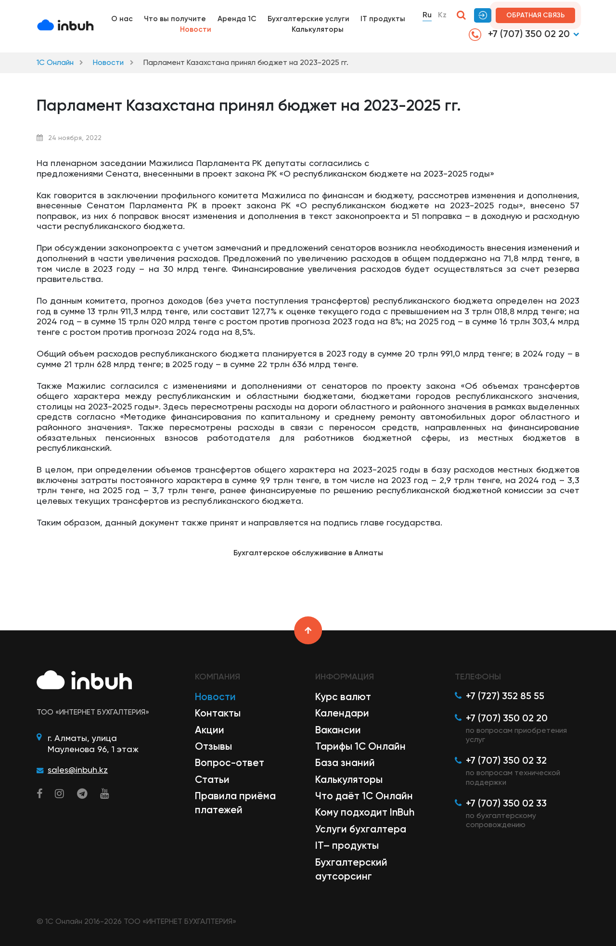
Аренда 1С (237, 18)
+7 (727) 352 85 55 (505, 696)
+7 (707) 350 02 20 (519, 34)
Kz (442, 14)
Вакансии (338, 730)
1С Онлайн (55, 62)
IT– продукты (347, 845)
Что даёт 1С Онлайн (364, 796)
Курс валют (343, 697)
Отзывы (213, 746)
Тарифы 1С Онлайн (360, 746)
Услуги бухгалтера (360, 829)
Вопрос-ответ (229, 762)
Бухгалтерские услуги (308, 18)
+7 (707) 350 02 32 (506, 760)
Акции (209, 730)
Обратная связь (535, 15)
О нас (122, 18)
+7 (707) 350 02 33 (506, 803)
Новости (195, 29)
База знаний (345, 762)
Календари (342, 713)
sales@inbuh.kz (78, 770)
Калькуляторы (318, 29)
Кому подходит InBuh (364, 812)
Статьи (212, 779)
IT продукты (382, 18)
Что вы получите (175, 18)
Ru (427, 14)
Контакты (218, 713)
